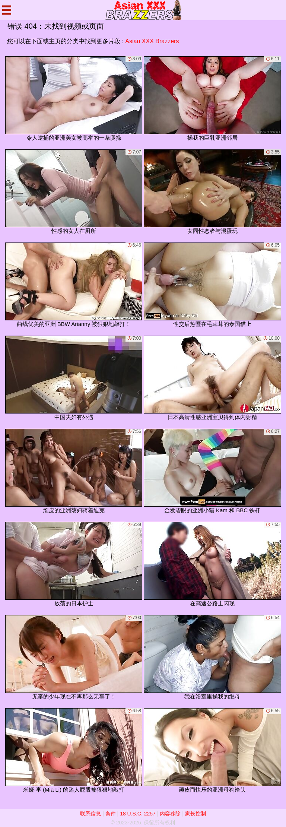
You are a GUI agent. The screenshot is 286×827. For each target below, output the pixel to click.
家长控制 (195, 814)
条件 (110, 814)
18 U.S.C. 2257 (138, 814)
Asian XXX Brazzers (152, 41)
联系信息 (90, 814)
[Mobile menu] (7, 10)
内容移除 (170, 814)
